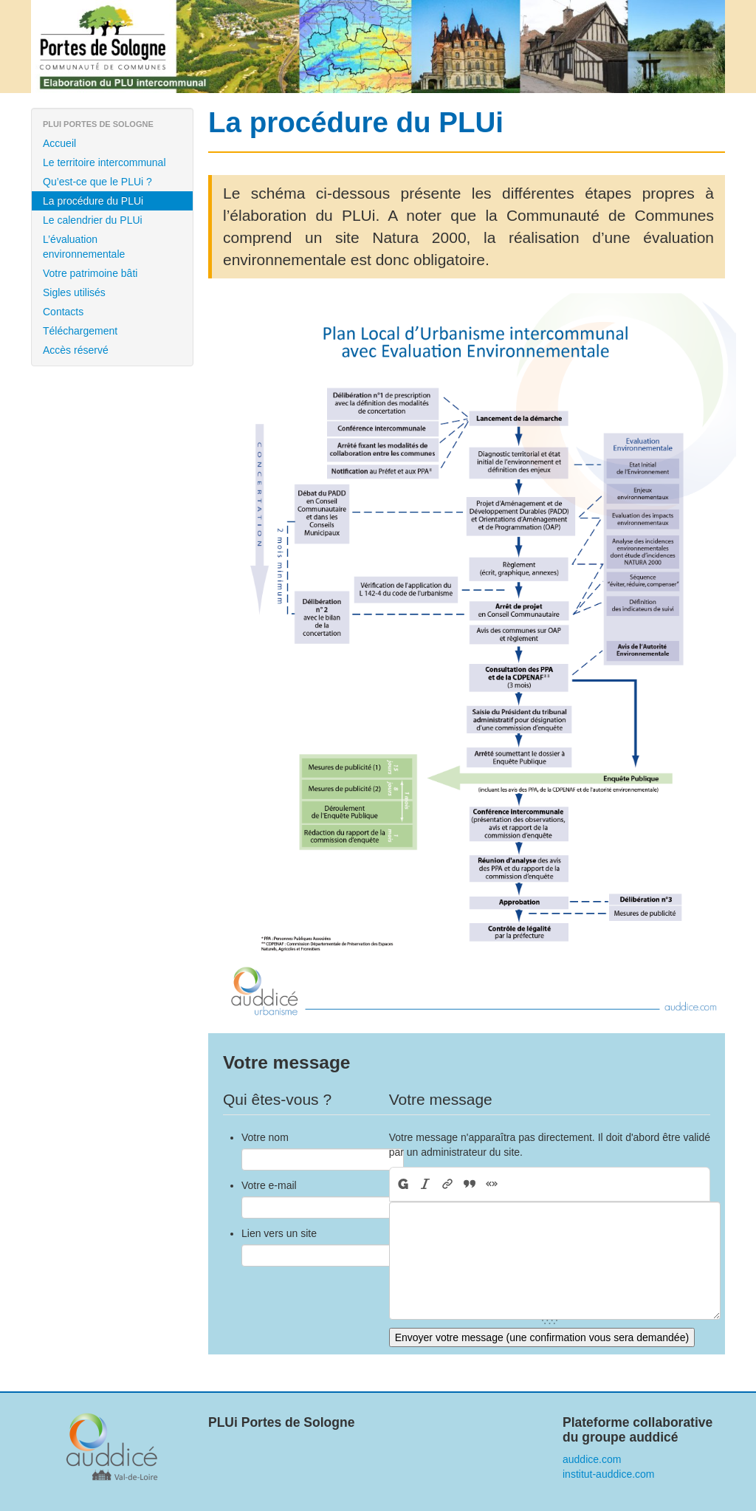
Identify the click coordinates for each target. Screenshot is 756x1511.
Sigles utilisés (74, 292)
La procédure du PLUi (93, 201)
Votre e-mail (269, 1185)
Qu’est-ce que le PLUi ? (97, 182)
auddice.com (592, 1459)
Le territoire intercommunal (104, 162)
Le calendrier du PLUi (92, 220)
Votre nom (265, 1137)
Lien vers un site (279, 1233)
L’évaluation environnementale (84, 246)
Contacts (63, 312)
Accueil (59, 143)
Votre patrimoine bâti (90, 273)
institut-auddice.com (609, 1474)
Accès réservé (76, 350)
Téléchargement (80, 331)
